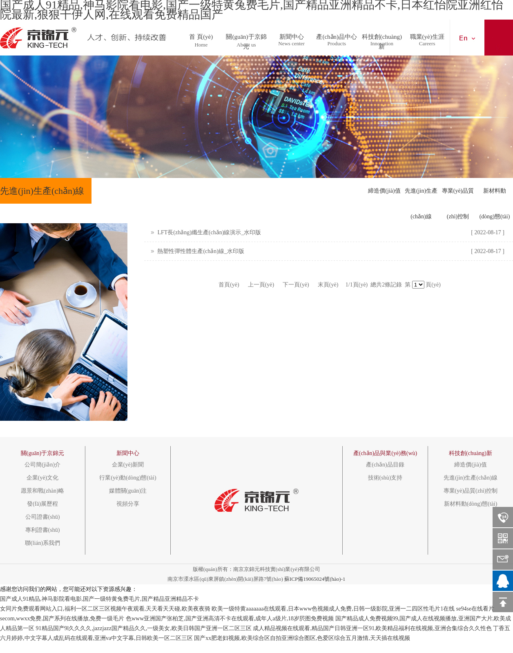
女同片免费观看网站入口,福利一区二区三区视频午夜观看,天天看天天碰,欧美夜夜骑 (105, 609)
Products (337, 43)
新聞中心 (291, 34)
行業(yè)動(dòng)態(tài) (127, 478)
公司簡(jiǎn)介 (42, 464)
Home (200, 45)
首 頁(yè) (201, 34)
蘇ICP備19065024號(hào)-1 (315, 579)
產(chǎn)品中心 (336, 34)
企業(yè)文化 (43, 478)
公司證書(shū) (42, 517)
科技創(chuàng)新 (382, 34)
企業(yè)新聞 (128, 464)
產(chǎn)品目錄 (385, 464)
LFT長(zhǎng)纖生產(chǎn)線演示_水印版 (209, 232)
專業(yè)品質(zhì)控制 (458, 196)
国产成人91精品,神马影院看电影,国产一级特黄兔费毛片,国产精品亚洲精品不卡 (99, 599)
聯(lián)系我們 (42, 543)
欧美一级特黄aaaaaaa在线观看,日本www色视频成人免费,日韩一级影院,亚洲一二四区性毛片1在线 (333, 609)
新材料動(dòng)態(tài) (495, 196)
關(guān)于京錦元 (246, 34)
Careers (427, 43)
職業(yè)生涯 (427, 34)
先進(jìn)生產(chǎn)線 (421, 196)
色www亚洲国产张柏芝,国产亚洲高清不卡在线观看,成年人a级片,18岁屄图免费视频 (230, 618)
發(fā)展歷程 (42, 504)
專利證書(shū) (42, 530)
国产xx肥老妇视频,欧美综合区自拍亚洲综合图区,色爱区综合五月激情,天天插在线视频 (302, 638)
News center (291, 43)
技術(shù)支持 (385, 478)
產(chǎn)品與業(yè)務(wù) (385, 453)
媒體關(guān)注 (128, 491)
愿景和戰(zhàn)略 (42, 491)
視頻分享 (127, 504)
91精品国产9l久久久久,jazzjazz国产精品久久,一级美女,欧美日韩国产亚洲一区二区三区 (144, 628)
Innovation (381, 43)
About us (246, 45)
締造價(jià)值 (384, 191)
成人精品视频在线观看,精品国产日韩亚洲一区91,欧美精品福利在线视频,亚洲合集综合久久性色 (372, 628)
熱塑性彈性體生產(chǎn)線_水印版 (200, 251)
